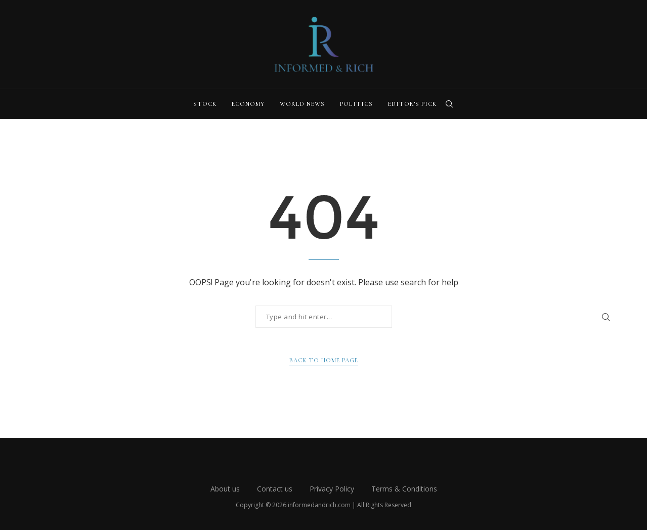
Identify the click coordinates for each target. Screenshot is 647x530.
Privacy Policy (332, 489)
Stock (205, 103)
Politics (356, 103)
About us (225, 489)
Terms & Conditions (404, 489)
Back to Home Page (323, 360)
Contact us (274, 489)
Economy (248, 103)
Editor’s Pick (412, 103)
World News (302, 103)
